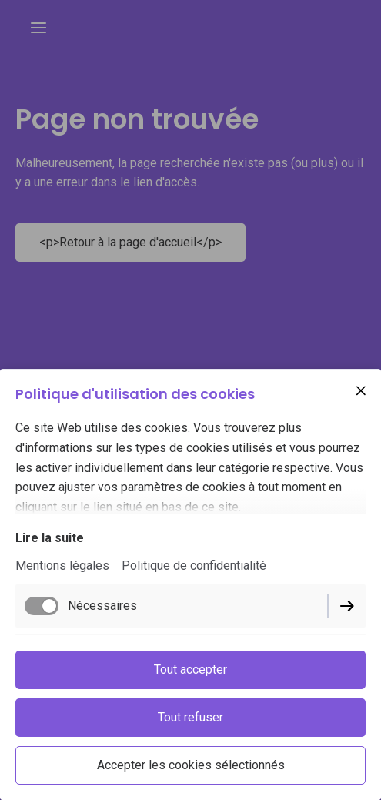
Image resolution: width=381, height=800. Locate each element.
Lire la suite (49, 538)
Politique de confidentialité (194, 565)
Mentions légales (62, 565)
